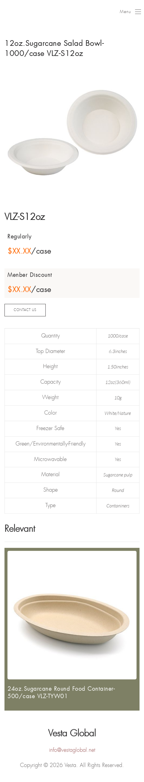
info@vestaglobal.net (72, 750)
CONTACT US (25, 313)
